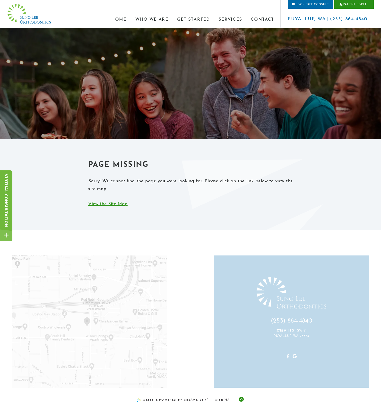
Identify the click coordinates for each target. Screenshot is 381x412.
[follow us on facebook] (281, 356)
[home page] (29, 14)
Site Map (223, 399)
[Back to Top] (241, 399)
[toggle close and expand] (6, 235)
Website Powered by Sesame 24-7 (173, 400)
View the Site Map (108, 204)
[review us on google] (288, 356)
